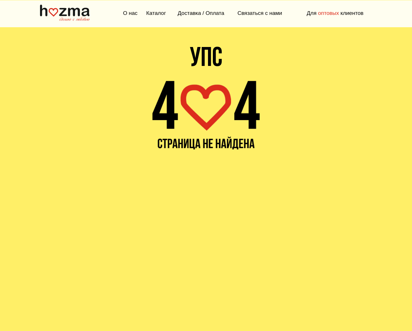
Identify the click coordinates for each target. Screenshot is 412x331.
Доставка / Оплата (201, 13)
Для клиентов (335, 13)
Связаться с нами (259, 13)
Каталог (156, 13)
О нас (130, 13)
